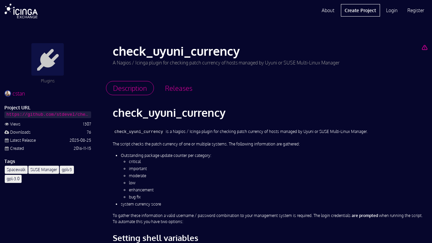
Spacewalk (16, 169)
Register (415, 10)
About (328, 10)
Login (392, 10)
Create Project (360, 10)
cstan (14, 93)
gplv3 (67, 169)
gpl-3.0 (13, 178)
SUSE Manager (43, 169)
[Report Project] (424, 47)
